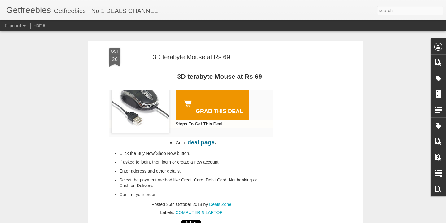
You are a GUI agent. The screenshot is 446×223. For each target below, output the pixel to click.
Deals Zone (220, 204)
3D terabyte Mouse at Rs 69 (191, 57)
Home (39, 25)
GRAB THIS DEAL (212, 106)
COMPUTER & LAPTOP (198, 212)
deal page (201, 142)
